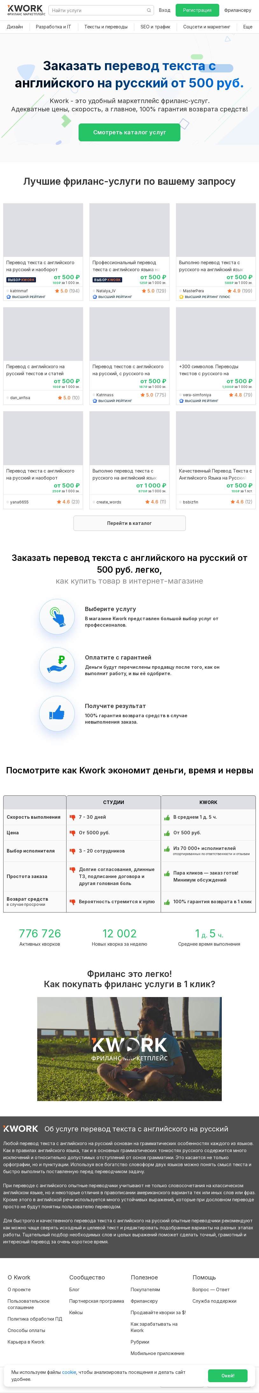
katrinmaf (19, 290)
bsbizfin (190, 502)
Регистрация (197, 10)
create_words (108, 502)
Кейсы (76, 1312)
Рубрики (140, 1342)
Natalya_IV (106, 290)
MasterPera (193, 290)
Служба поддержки (214, 1301)
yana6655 (19, 502)
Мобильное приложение (157, 1353)
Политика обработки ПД (35, 1319)
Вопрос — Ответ (211, 1289)
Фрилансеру (237, 10)
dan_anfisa (20, 397)
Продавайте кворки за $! (158, 1312)
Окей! (227, 1375)
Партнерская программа (96, 1301)
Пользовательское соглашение (28, 1304)
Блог (74, 1289)
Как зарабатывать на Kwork (154, 1327)
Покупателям (145, 1289)
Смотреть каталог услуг (129, 132)
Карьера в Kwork (26, 1342)
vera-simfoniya (197, 394)
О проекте (19, 1289)
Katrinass (105, 394)
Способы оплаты (26, 1330)
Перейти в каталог (129, 523)
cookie (69, 1372)
